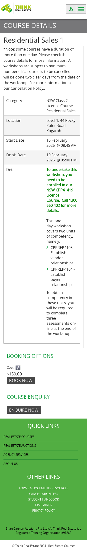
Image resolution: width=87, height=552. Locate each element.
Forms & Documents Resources (43, 488)
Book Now (20, 380)
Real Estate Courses (61, 546)
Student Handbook (43, 499)
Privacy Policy (43, 510)
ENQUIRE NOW (24, 410)
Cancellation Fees (43, 494)
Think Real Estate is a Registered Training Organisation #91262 (48, 530)
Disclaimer (43, 505)
